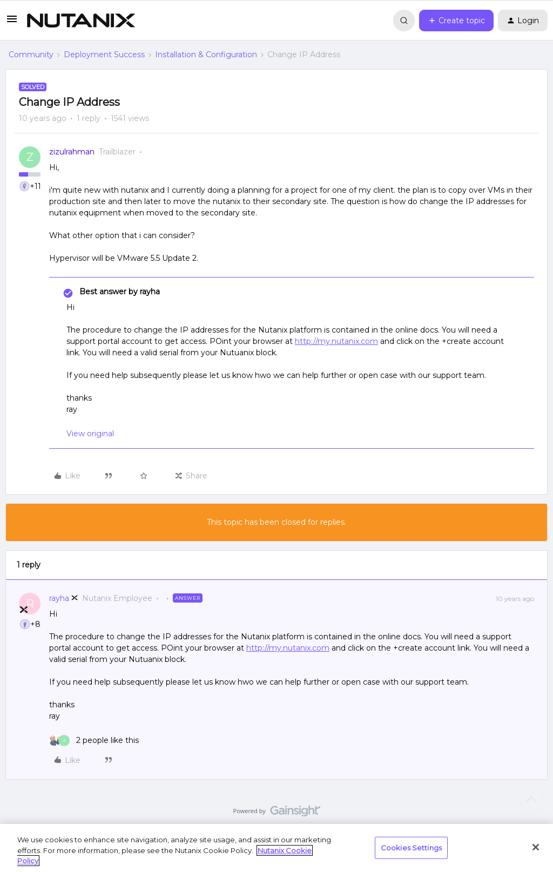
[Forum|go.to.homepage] (81, 20)
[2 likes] (94, 740)
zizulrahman (72, 152)
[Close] (536, 847)
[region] (276, 848)
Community (31, 54)
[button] (11, 23)
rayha (59, 598)
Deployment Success (104, 54)
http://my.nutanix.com (336, 341)
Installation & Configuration (206, 54)
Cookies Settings (411, 847)
